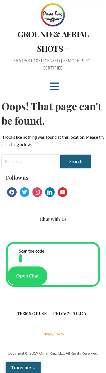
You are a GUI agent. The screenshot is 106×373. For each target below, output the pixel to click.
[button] (54, 86)
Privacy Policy (70, 313)
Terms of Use (32, 313)
